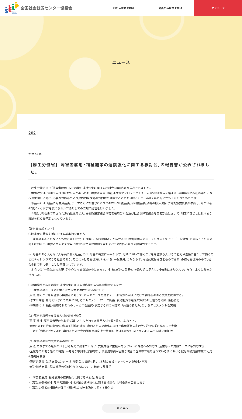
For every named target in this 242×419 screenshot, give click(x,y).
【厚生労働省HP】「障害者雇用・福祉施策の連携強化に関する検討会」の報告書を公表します (88, 382)
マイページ (218, 8)
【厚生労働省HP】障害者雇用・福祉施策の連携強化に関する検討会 (72, 388)
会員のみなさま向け (170, 8)
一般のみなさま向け (122, 8)
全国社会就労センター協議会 (12, 8)
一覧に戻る (121, 408)
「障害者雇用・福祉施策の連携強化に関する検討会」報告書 (67, 377)
